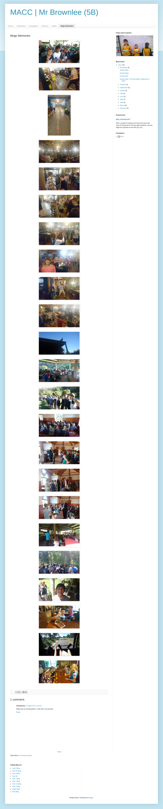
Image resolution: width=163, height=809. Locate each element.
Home (10, 26)
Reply (18, 712)
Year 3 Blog (16, 779)
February (123, 108)
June (122, 96)
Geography (33, 26)
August (122, 90)
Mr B (122, 136)
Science (45, 26)
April (122, 102)
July (121, 93)
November (124, 67)
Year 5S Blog (16, 771)
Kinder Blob (16, 789)
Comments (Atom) (25, 755)
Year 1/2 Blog (16, 784)
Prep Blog (15, 792)
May (121, 99)
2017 (120, 65)
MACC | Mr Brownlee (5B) (54, 12)
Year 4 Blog (16, 773)
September (124, 87)
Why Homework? (123, 119)
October (123, 84)
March (122, 105)
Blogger (90, 798)
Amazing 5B (124, 76)
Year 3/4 (15, 776)
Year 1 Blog (16, 786)
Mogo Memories (66, 26)
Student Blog (124, 70)
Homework (21, 26)
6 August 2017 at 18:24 (34, 706)
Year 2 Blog (16, 781)
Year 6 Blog (16, 768)
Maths (54, 26)
